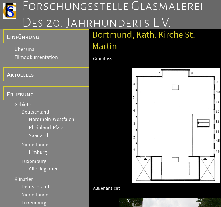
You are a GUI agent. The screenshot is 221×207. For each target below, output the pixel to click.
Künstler (23, 179)
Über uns (24, 49)
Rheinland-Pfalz (46, 127)
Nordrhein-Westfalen (51, 119)
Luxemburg (34, 161)
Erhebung (20, 94)
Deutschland (35, 112)
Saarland (38, 135)
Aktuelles (20, 75)
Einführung (23, 37)
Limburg (38, 152)
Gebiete (22, 104)
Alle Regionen (44, 169)
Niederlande (35, 144)
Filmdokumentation (36, 57)
